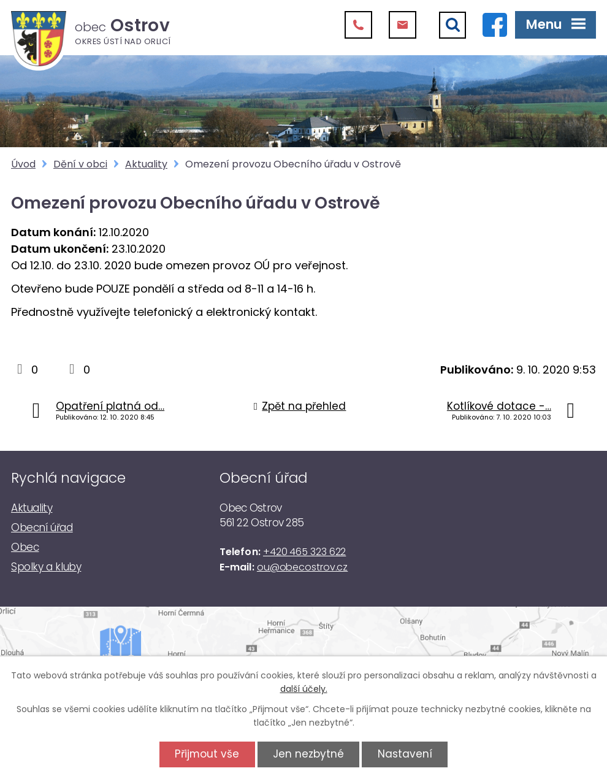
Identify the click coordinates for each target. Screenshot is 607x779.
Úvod (23, 164)
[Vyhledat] (452, 25)
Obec (25, 547)
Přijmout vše (207, 753)
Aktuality (146, 164)
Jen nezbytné (308, 753)
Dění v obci (80, 164)
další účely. (303, 689)
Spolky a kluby (46, 566)
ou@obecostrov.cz (302, 567)
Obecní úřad (42, 527)
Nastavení (405, 753)
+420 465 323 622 (304, 552)
